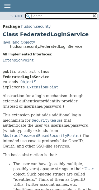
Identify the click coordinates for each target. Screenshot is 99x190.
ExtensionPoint (18, 60)
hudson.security (36, 26)
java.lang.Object (18, 42)
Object (27, 82)
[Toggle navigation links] (7, 6)
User (88, 169)
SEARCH (17, 16)
